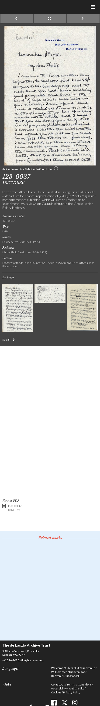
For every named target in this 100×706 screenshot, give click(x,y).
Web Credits (76, 688)
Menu (93, 7)
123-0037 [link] (14, 508)
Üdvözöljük (72, 668)
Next (83, 18)
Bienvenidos (77, 672)
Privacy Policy (71, 692)
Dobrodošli (72, 676)
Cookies (56, 692)
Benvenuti (57, 676)
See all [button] (6, 339)
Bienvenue (88, 668)
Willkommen (59, 672)
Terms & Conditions (79, 684)
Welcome (57, 668)
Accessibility (59, 688)
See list (50, 18)
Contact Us (58, 684)
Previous (16, 18)
